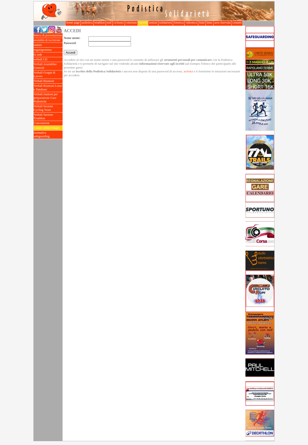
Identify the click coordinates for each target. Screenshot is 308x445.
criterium (131, 22)
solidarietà (165, 22)
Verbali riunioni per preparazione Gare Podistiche (48, 98)
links (209, 22)
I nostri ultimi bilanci (48, 128)
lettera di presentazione (48, 35)
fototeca (179, 22)
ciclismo (119, 22)
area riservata (222, 22)
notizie (153, 22)
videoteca (191, 22)
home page (72, 22)
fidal (201, 22)
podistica (87, 22)
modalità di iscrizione (48, 40)
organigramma (48, 50)
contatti (237, 22)
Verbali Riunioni (48, 81)
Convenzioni (48, 123)
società (143, 22)
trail (109, 22)
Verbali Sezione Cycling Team (48, 108)
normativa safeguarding (48, 135)
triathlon (100, 22)
